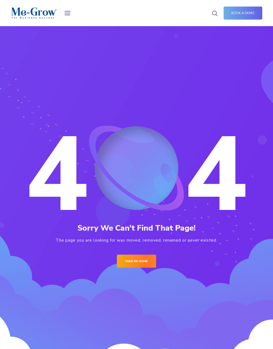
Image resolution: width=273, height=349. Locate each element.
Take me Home (136, 261)
